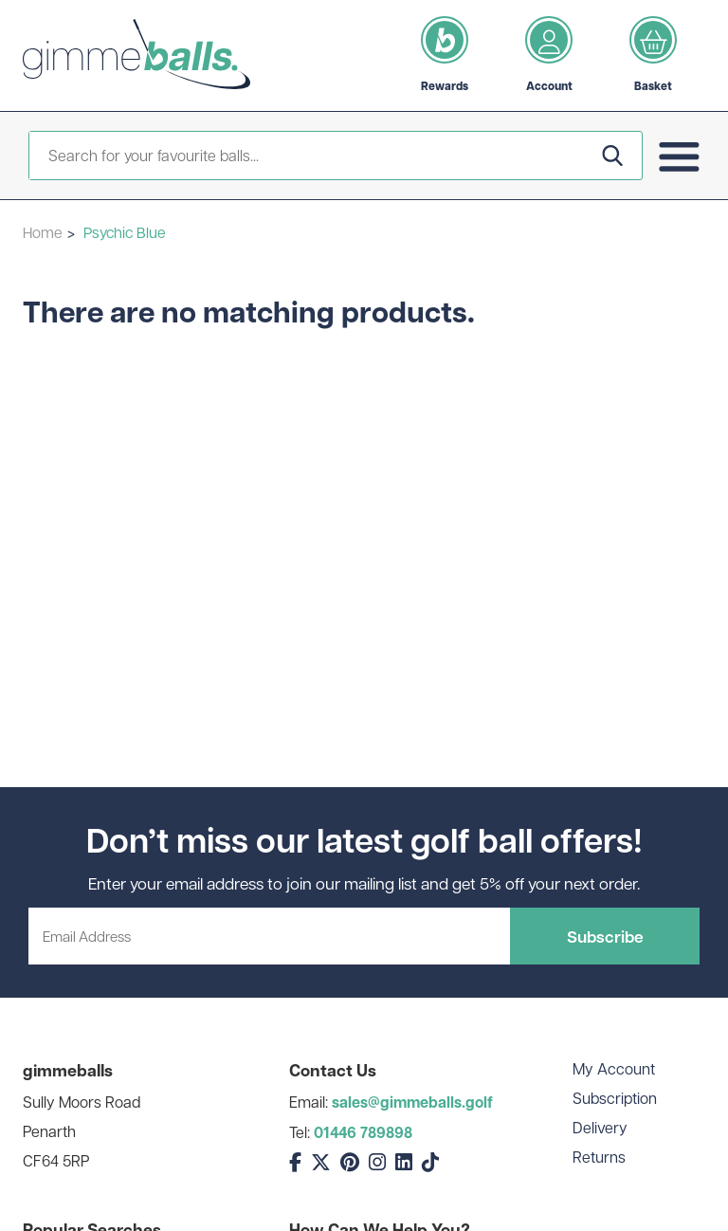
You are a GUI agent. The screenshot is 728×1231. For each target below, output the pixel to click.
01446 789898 (363, 1132)
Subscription (615, 1098)
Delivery (600, 1127)
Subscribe (605, 936)
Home (43, 232)
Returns (599, 1157)
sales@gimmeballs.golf (412, 1102)
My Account (614, 1068)
